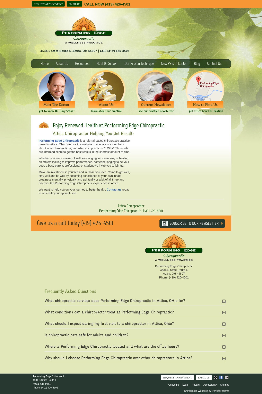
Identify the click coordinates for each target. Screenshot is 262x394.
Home (45, 63)
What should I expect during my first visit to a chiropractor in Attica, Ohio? (109, 324)
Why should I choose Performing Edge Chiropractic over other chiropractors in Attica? (118, 358)
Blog (197, 63)
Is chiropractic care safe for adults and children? (86, 335)
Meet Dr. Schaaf (106, 63)
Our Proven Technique (139, 63)
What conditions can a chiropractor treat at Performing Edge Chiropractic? (109, 313)
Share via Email (227, 377)
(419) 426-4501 (117, 4)
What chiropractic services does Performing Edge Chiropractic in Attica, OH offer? (115, 301)
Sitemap (224, 384)
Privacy (196, 384)
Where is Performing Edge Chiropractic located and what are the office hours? (112, 347)
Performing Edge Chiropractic (59, 140)
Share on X (216, 377)
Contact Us (214, 63)
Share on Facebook (221, 377)
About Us (62, 63)
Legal (185, 384)
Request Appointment (48, 4)
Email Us (74, 4)
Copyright (173, 384)
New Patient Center (174, 63)
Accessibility (210, 384)
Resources (82, 63)
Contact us (114, 189)
